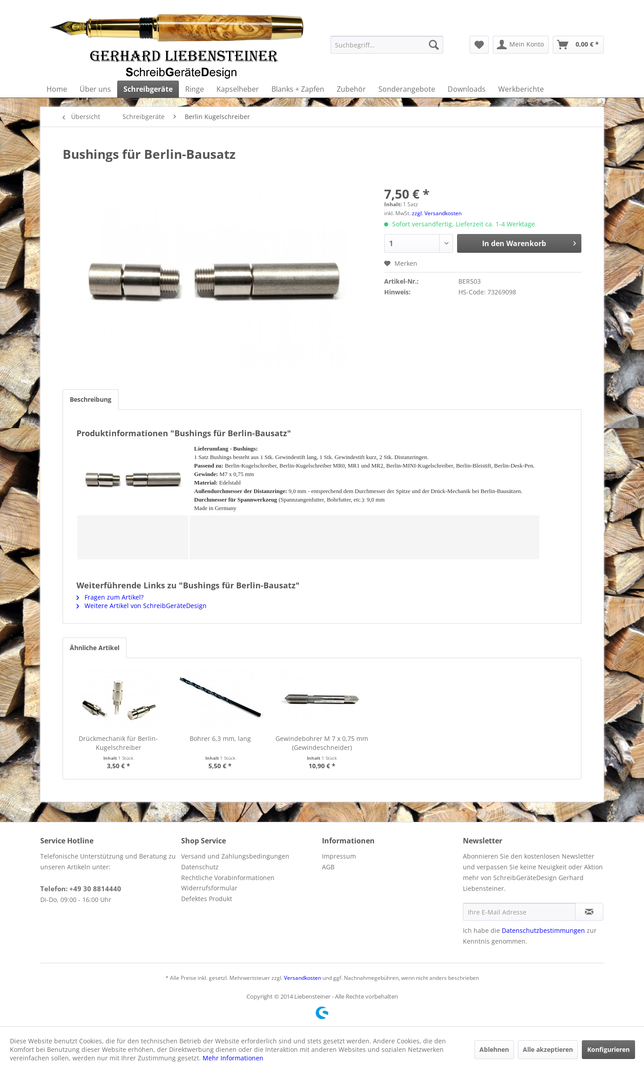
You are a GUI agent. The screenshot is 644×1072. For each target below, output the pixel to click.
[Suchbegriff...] (386, 45)
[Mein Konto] (521, 45)
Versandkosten (302, 978)
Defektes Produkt (206, 898)
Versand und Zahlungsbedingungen (235, 856)
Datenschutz (200, 867)
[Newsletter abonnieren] (589, 912)
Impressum (339, 856)
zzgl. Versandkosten (437, 213)
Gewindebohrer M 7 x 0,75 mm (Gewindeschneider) (321, 743)
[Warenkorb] (578, 45)
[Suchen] (433, 45)
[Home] (56, 89)
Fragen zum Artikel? (110, 597)
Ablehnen (494, 1049)
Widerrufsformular (209, 888)
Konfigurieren (608, 1049)
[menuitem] (386, 45)
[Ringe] (194, 89)
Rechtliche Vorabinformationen (228, 877)
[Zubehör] (351, 89)
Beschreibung (90, 399)
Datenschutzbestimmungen (543, 930)
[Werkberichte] (521, 89)
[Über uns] (95, 89)
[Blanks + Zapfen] (297, 89)
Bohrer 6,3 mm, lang (220, 738)
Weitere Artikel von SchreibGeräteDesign (141, 605)
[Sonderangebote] (406, 89)
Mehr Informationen (233, 1058)
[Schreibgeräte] (148, 89)
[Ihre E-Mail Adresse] (519, 912)
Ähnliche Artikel (94, 647)
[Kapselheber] (237, 89)
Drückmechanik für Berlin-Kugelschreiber (118, 743)
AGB (328, 867)
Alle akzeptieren (548, 1049)
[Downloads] (466, 89)
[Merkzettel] (479, 45)
